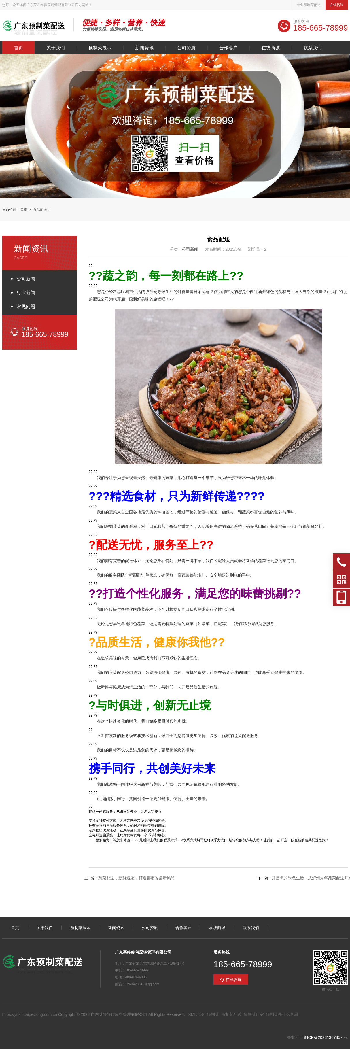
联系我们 (312, 48)
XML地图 (196, 1014)
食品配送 (40, 210)
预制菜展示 (99, 48)
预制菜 (213, 1014)
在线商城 (270, 48)
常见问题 (26, 306)
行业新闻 (26, 292)
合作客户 (228, 48)
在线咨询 (337, 5)
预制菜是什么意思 (282, 1014)
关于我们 (55, 48)
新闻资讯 (144, 48)
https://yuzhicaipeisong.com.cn (29, 1014)
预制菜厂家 (254, 1014)
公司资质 (186, 48)
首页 (18, 48)
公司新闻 (26, 278)
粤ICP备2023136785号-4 (325, 1037)
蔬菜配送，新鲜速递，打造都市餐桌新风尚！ (138, 878)
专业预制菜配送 (309, 5)
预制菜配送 (231, 1014)
